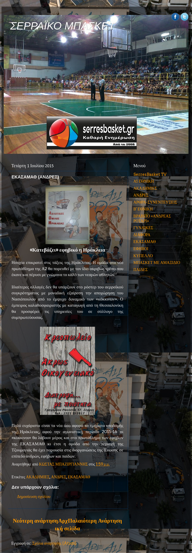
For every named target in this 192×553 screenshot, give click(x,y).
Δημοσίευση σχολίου (34, 496)
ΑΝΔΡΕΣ (58, 477)
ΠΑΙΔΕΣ (140, 269)
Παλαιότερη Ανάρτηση (95, 520)
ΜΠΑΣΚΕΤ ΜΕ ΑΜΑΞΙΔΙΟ (156, 262)
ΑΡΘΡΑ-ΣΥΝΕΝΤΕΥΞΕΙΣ (155, 202)
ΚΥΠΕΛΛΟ (143, 255)
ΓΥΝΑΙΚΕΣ (143, 227)
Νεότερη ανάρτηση (35, 520)
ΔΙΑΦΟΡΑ (141, 234)
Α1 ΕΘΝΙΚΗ (143, 181)
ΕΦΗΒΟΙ (140, 248)
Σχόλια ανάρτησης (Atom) (54, 543)
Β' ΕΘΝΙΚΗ (143, 209)
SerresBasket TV (149, 174)
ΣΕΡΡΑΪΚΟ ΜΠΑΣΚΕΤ (62, 26)
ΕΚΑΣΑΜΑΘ (79, 477)
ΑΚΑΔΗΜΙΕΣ (37, 477)
